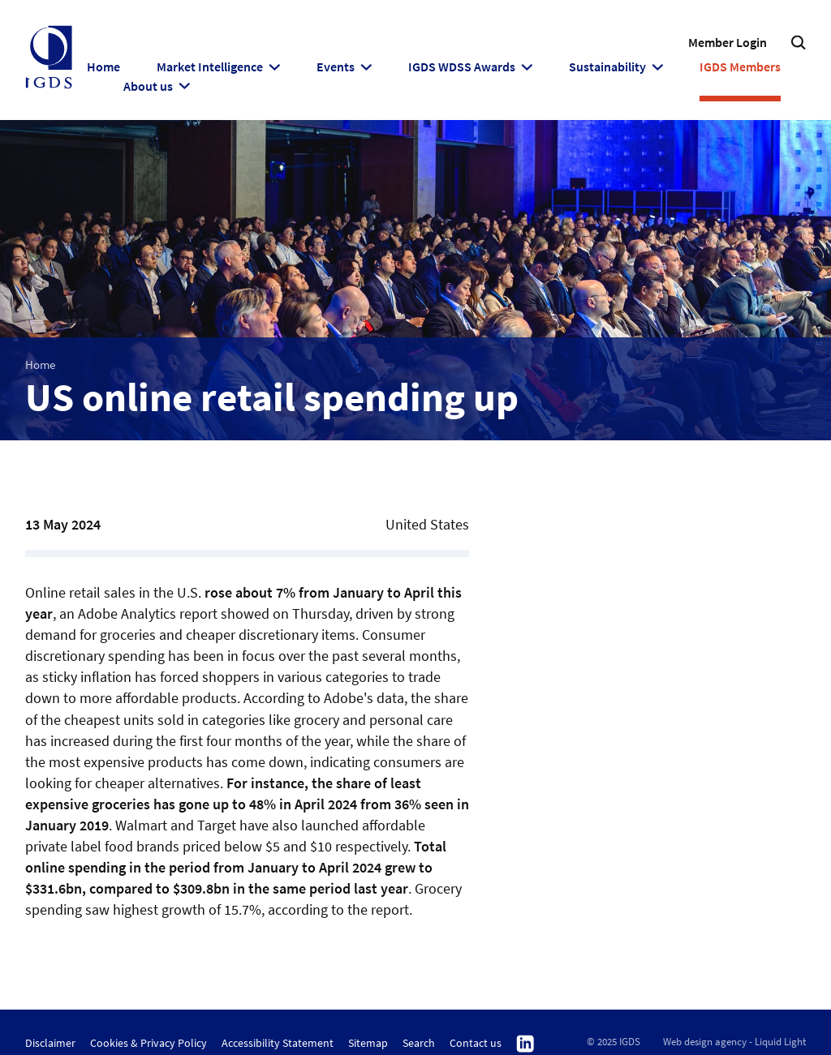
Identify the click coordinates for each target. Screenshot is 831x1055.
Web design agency (705, 1042)
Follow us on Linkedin (525, 1044)
